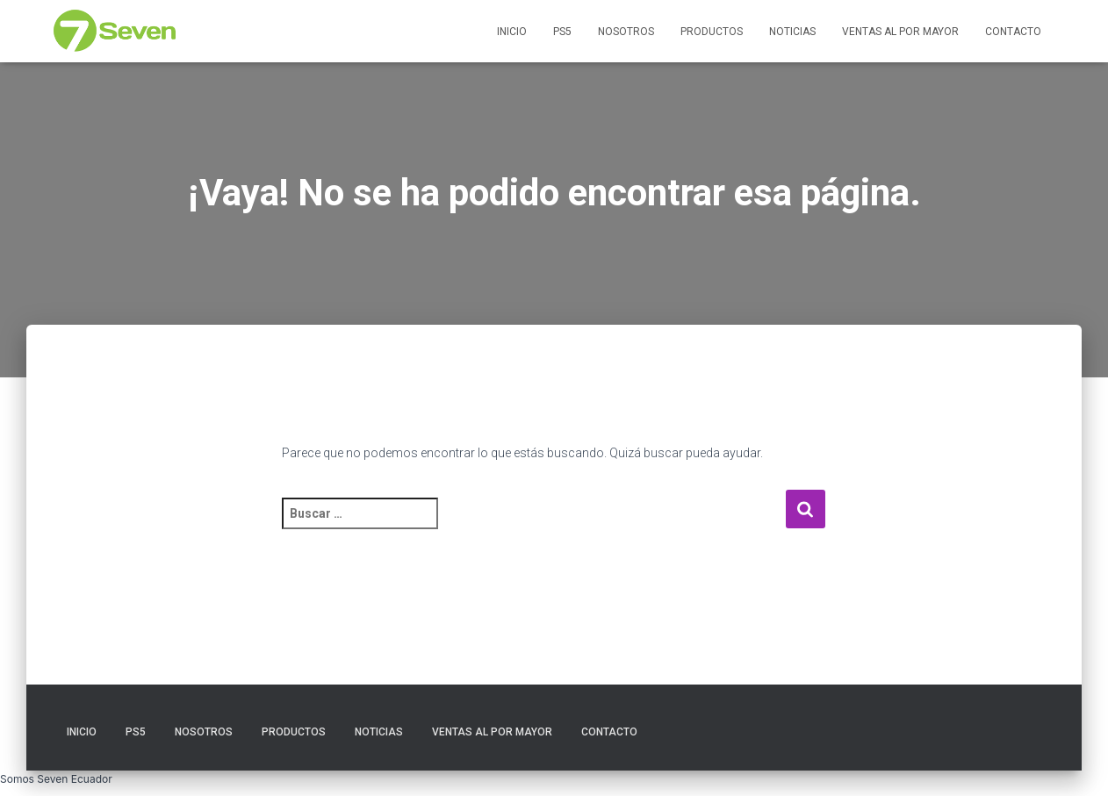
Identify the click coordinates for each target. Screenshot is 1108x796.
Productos (711, 31)
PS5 (562, 31)
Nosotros (626, 31)
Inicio (512, 31)
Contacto (1013, 31)
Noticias (792, 31)
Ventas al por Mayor (900, 31)
